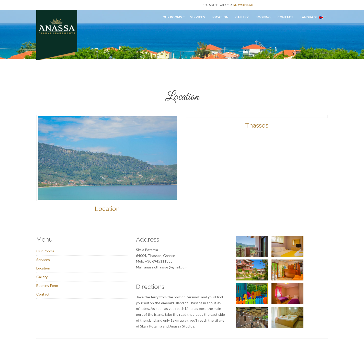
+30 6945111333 (242, 4)
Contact (285, 17)
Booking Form (47, 285)
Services (197, 17)
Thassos (256, 125)
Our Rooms (172, 17)
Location (220, 17)
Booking (263, 17)
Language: (311, 17)
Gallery (242, 17)
